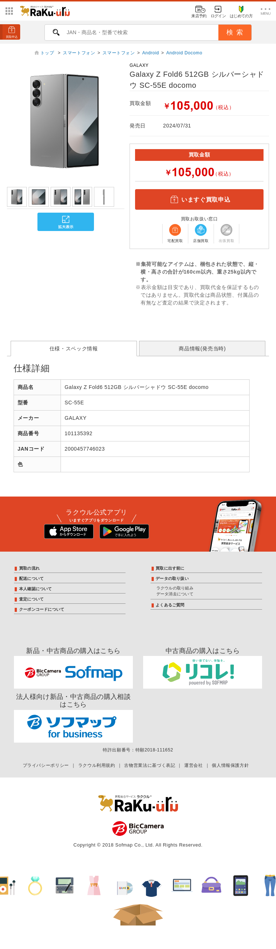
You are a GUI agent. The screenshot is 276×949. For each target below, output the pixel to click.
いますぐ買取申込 (199, 199)
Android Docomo (184, 52)
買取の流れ (29, 568)
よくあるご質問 (170, 605)
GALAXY (139, 65)
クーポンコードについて (41, 609)
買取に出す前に (170, 568)
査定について (31, 599)
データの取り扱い (172, 578)
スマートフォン (79, 52)
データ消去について (174, 594)
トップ (48, 52)
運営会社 (193, 765)
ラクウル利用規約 (96, 765)
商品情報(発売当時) (202, 348)
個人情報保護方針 (230, 765)
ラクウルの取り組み (174, 588)
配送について (31, 578)
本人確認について (35, 589)
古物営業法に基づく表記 (149, 765)
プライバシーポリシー (46, 765)
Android (150, 52)
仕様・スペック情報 (74, 348)
